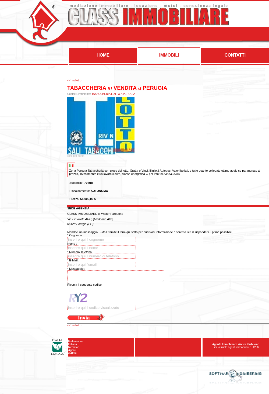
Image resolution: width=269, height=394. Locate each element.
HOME (103, 55)
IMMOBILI (169, 55)
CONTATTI (235, 55)
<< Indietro (74, 80)
